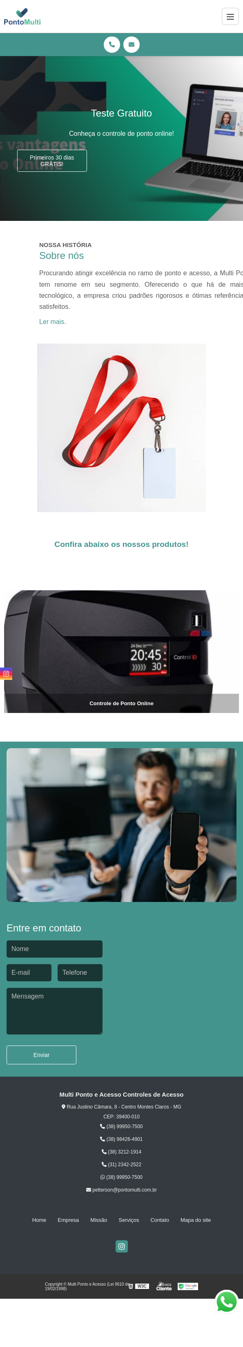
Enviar (41, 1055)
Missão (98, 1220)
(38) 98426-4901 (121, 1139)
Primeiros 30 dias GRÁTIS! (52, 160)
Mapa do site (196, 1220)
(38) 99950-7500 (121, 1126)
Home (39, 1220)
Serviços (129, 1220)
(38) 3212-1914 (121, 1152)
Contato (159, 1220)
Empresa (68, 1220)
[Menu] (230, 16)
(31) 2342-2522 (121, 1164)
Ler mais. (52, 321)
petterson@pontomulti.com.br (121, 1190)
